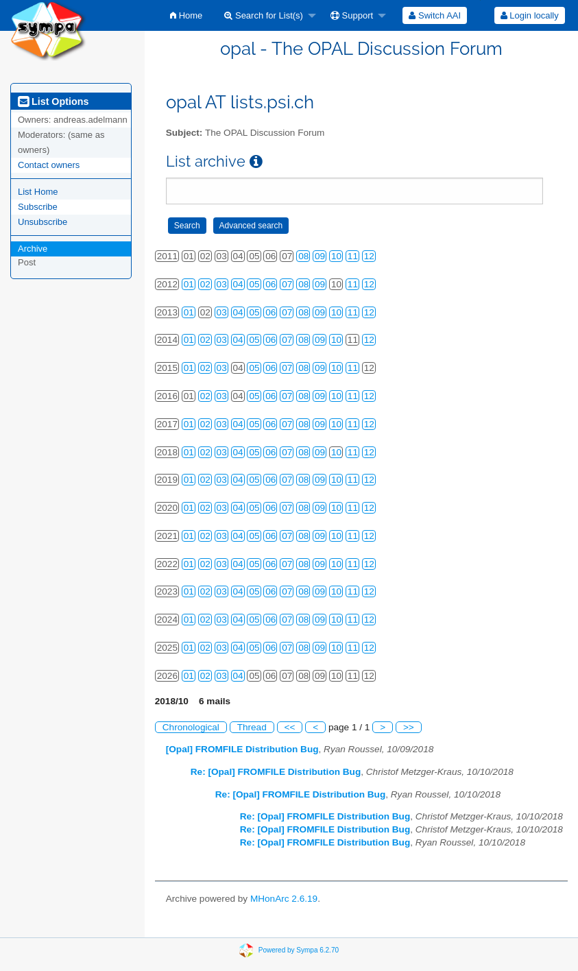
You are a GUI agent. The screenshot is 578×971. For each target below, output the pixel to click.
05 (254, 284)
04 (238, 284)
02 (205, 284)
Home (186, 15)
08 (303, 256)
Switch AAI (435, 15)
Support (351, 15)
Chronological (190, 727)
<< (290, 727)
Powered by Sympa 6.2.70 (298, 950)
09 (320, 256)
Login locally (530, 15)
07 (287, 284)
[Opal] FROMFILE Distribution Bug (242, 749)
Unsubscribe (42, 222)
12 (369, 256)
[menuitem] (186, 15)
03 (222, 284)
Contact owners (49, 165)
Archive (32, 248)
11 (353, 256)
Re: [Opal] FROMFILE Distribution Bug (276, 772)
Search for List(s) (263, 15)
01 (189, 284)
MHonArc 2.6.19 (283, 899)
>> (408, 727)
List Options (53, 101)
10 (336, 256)
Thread (252, 727)
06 (270, 284)
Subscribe (38, 207)
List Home (38, 192)
